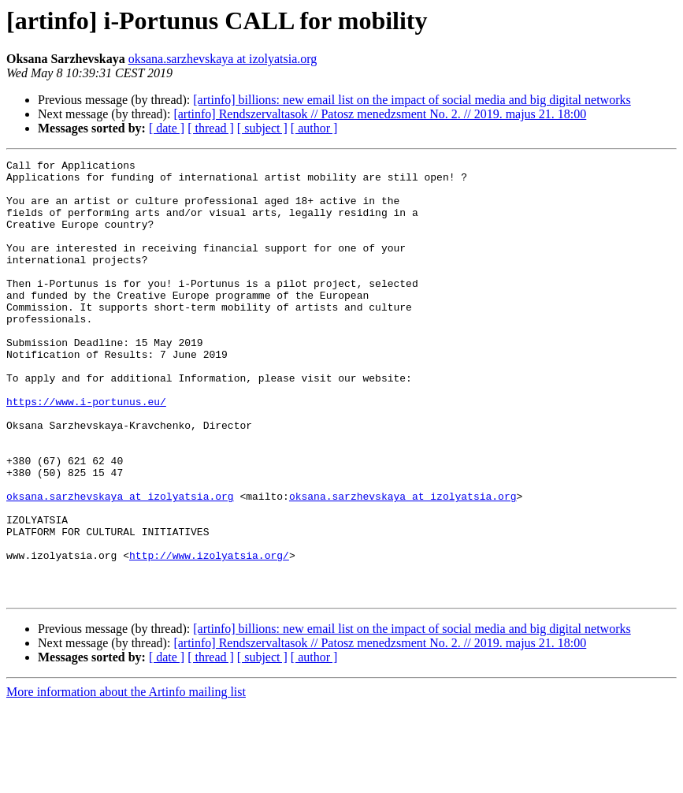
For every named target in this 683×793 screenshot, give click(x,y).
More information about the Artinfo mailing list (126, 779)
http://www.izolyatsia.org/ (209, 635)
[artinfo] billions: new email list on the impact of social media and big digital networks (411, 99)
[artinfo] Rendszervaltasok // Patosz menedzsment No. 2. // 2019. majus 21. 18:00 (379, 114)
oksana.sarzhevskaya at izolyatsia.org (222, 58)
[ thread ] (210, 128)
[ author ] (314, 128)
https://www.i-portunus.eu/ (86, 451)
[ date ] (166, 128)
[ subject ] (262, 128)
